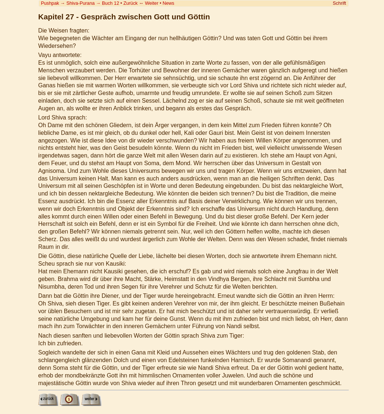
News (168, 3)
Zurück (130, 3)
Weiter (152, 3)
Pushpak (50, 3)
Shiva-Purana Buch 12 (92, 3)
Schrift (339, 3)
